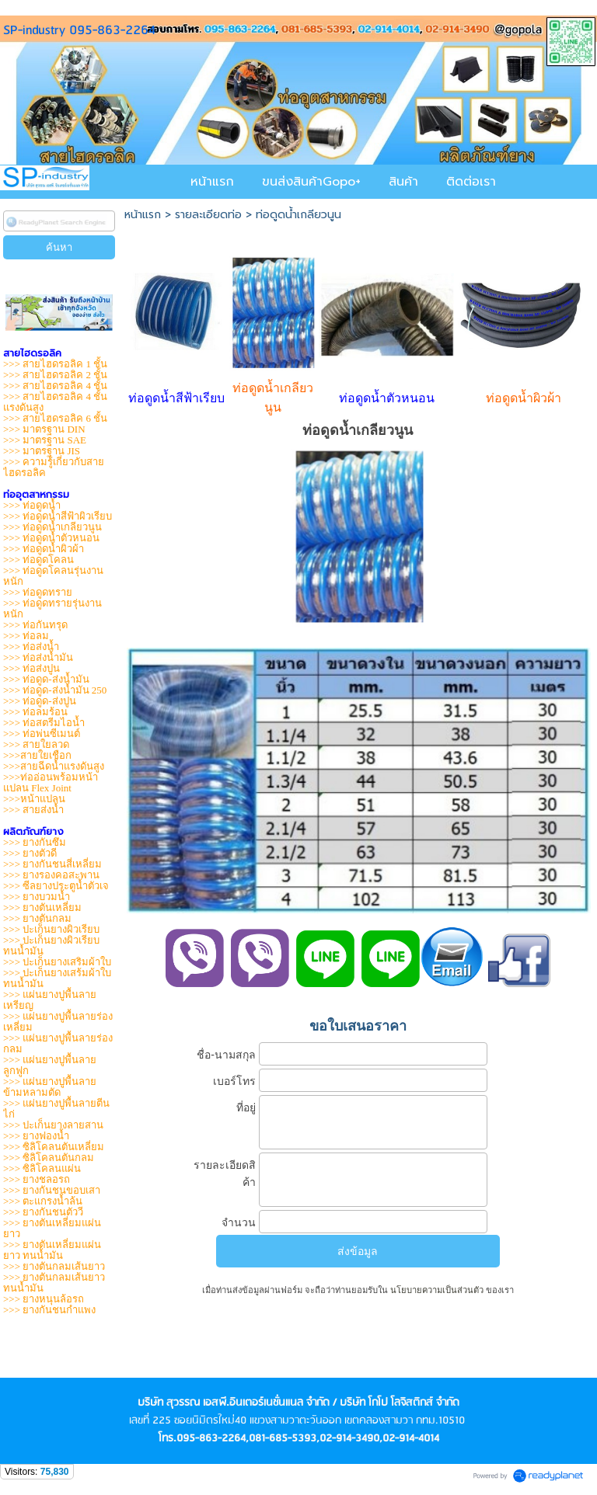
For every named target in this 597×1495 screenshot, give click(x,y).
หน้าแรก (142, 215)
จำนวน (239, 1222)
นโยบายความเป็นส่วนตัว (437, 1290)
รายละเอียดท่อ (208, 215)
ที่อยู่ (246, 1107)
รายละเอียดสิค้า (225, 1173)
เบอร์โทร (234, 1081)
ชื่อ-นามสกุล (226, 1054)
